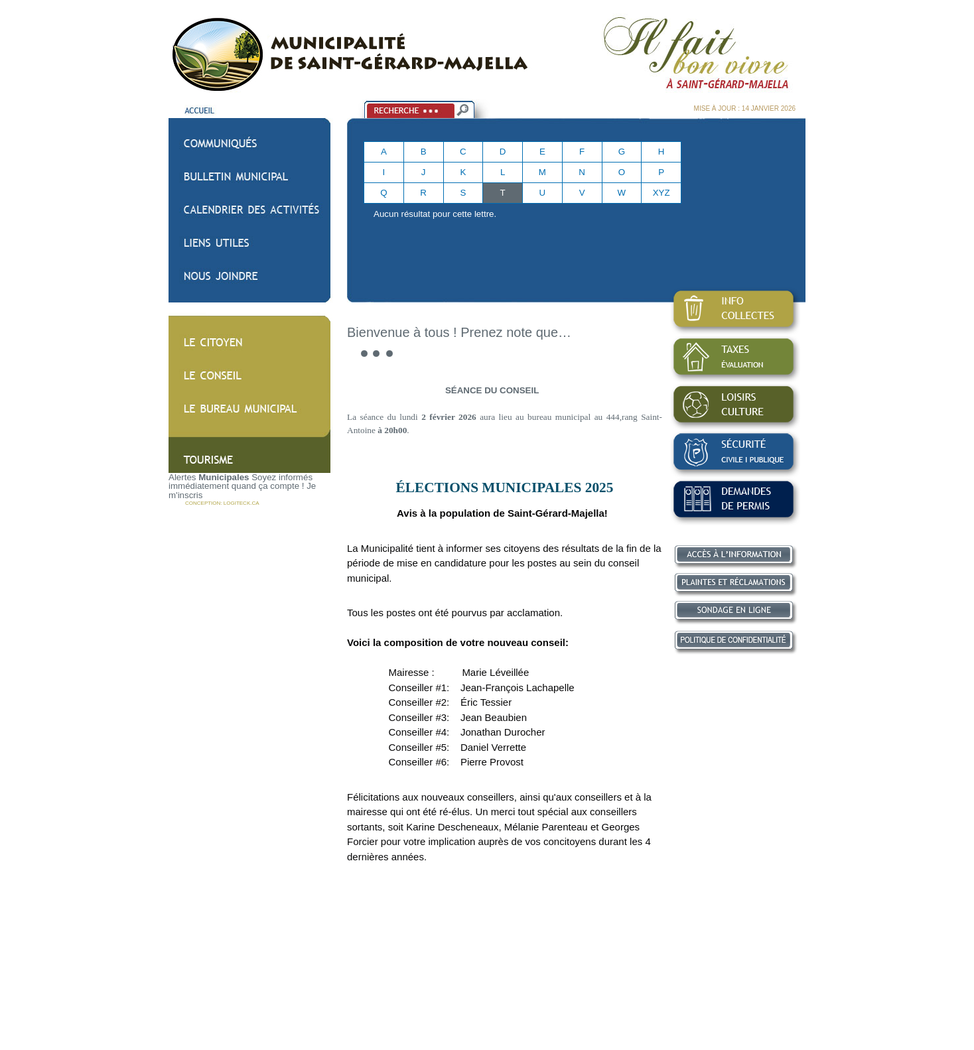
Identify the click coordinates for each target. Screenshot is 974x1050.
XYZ (661, 193)
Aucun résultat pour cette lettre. (435, 214)
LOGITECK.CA (241, 503)
